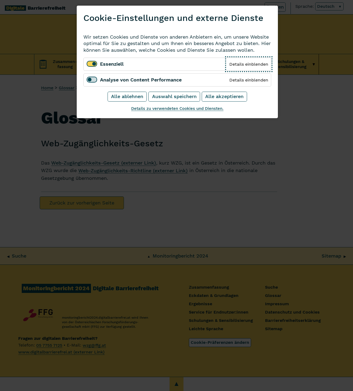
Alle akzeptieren (224, 96)
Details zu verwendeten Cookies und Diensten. (177, 108)
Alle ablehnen (127, 96)
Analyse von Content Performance (141, 80)
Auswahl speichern (174, 96)
